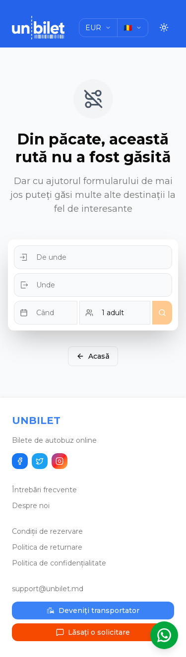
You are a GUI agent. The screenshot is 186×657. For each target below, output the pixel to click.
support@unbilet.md (47, 588)
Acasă (92, 356)
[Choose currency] (98, 28)
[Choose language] (133, 28)
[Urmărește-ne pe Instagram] (59, 461)
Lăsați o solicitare (93, 632)
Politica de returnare (47, 547)
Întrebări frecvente (44, 489)
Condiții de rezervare (47, 531)
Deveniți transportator (93, 610)
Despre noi (31, 505)
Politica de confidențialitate (59, 563)
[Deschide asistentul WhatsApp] (164, 635)
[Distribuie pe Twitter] (40, 461)
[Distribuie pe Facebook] (20, 461)
